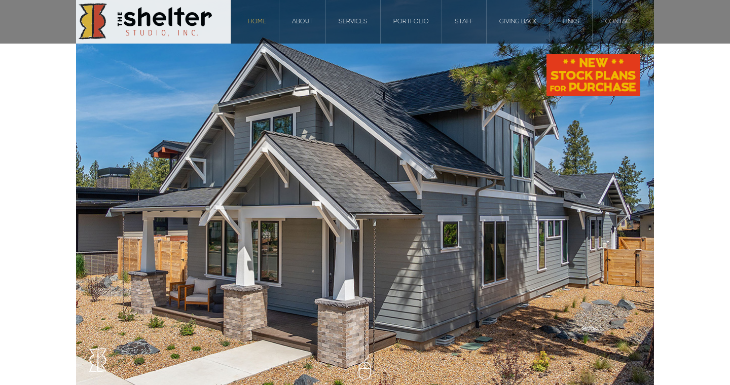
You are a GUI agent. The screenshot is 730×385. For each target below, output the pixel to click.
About (302, 22)
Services (353, 22)
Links (571, 22)
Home (257, 22)
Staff (464, 22)
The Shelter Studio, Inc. (153, 22)
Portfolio (411, 22)
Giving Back (518, 22)
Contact (619, 22)
